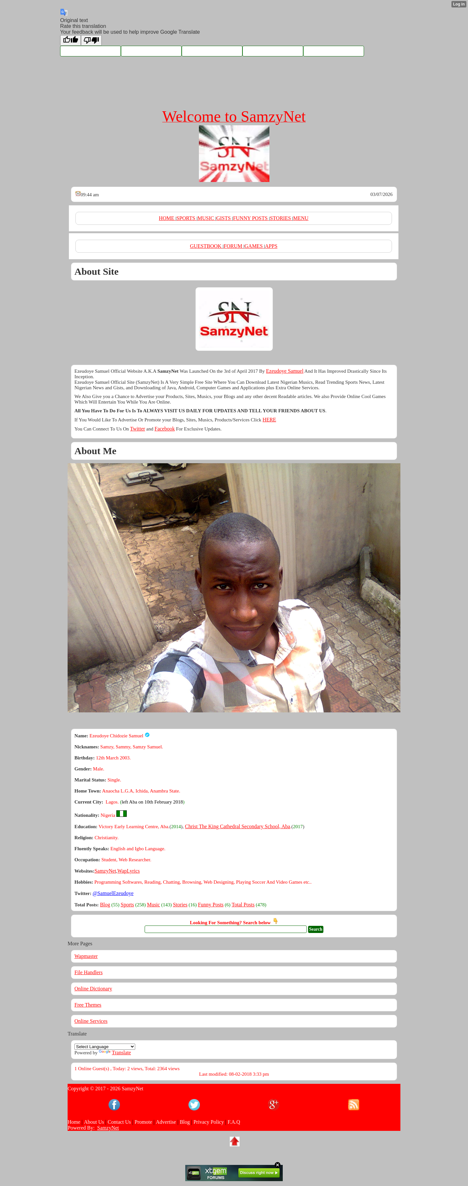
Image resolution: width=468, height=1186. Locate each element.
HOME (167, 218)
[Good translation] (70, 40)
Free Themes (87, 1005)
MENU (300, 218)
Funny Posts (211, 904)
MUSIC (206, 218)
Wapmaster (86, 956)
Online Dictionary (93, 988)
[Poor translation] (91, 40)
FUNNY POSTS (251, 218)
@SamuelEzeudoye (113, 893)
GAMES (254, 246)
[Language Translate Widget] (104, 1047)
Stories (180, 904)
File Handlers (88, 972)
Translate (115, 1052)
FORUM (233, 246)
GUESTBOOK (206, 246)
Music (153, 904)
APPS (271, 246)
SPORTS (186, 218)
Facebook (164, 428)
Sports (127, 904)
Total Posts (243, 904)
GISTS (224, 218)
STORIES (281, 218)
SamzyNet (108, 1128)
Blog (105, 904)
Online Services (91, 1021)
